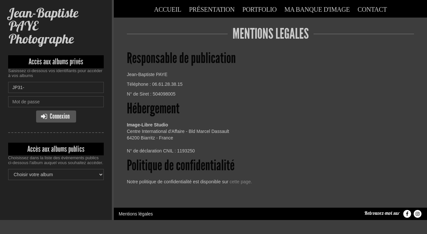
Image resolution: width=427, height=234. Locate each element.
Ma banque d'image (317, 9)
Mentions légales (136, 213)
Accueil (167, 9)
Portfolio (259, 9)
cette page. (241, 181)
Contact (372, 9)
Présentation (211, 9)
